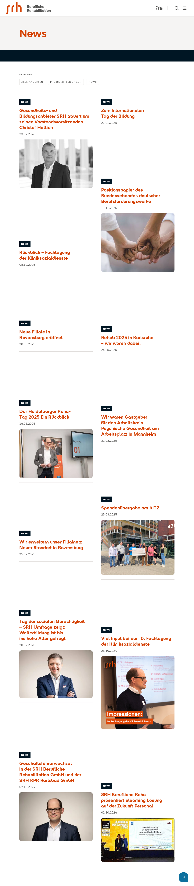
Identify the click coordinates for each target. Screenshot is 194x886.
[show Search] (177, 8)
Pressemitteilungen (66, 81)
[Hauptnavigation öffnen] (184, 8)
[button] (183, 877)
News (93, 81)
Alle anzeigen (32, 81)
